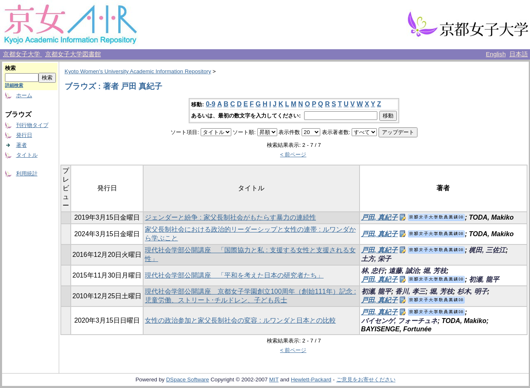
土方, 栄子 (376, 258)
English (496, 54)
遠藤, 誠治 (404, 270)
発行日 (24, 135)
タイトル (27, 155)
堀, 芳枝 (434, 270)
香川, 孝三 (410, 291)
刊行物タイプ (32, 125)
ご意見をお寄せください (366, 379)
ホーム (24, 95)
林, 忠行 (373, 270)
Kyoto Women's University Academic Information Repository (138, 71)
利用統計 (27, 173)
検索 (10, 68)
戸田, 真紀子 (379, 217)
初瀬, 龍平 (484, 279)
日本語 (518, 54)
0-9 (210, 104)
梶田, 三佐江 (487, 250)
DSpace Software (187, 379)
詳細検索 (14, 85)
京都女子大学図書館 (73, 54)
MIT (274, 379)
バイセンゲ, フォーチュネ (399, 320)
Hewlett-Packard (311, 379)
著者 (21, 145)
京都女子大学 (22, 54)
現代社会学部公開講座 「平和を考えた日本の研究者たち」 (234, 275)
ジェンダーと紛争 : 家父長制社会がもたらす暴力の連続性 (230, 217)
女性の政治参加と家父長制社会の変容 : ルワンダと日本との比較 (240, 320)
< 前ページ (293, 154)
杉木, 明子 (472, 291)
